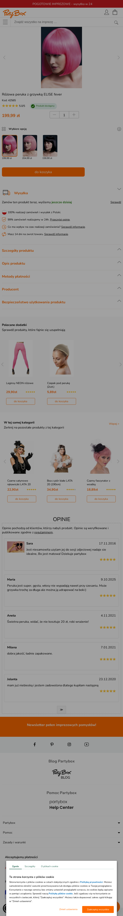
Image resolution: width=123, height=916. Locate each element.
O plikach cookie (49, 866)
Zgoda (15, 866)
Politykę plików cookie (61, 893)
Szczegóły (30, 866)
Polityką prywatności (91, 882)
